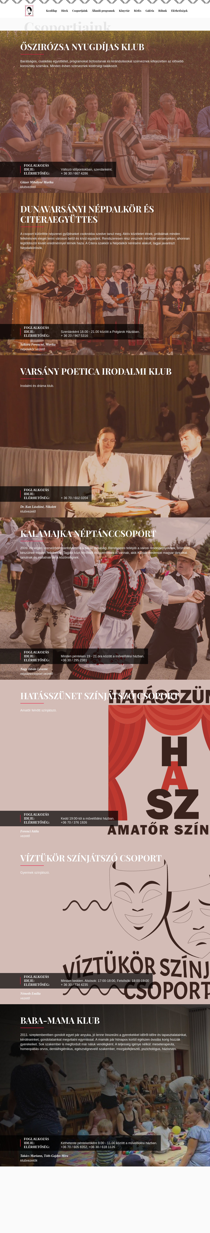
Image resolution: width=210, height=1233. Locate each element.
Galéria (150, 10)
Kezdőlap (51, 10)
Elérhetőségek (179, 10)
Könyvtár (124, 10)
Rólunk (162, 10)
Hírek (64, 10)
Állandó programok (103, 10)
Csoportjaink (80, 10)
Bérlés (137, 10)
